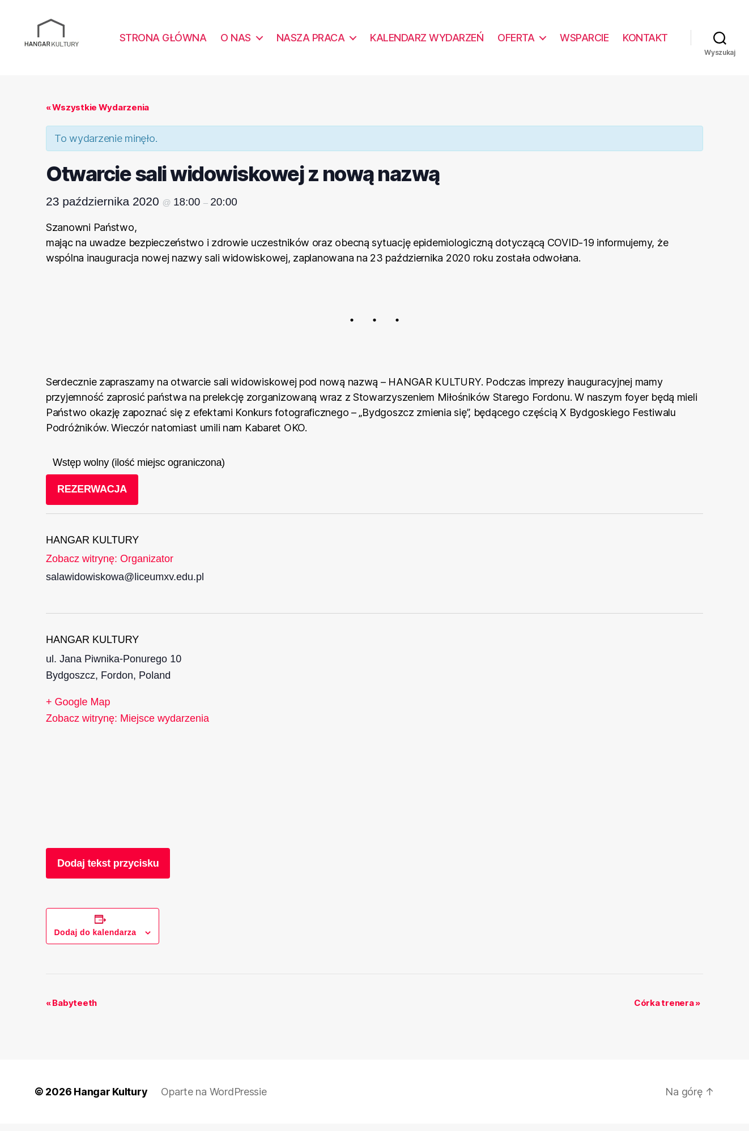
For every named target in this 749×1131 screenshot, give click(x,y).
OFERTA (515, 41)
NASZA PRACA (310, 41)
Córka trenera (667, 1010)
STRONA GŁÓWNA (163, 41)
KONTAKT (645, 41)
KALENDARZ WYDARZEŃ (426, 41)
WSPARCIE (584, 41)
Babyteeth (71, 1010)
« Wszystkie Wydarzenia (97, 114)
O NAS (235, 41)
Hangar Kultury (110, 1099)
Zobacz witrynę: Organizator (109, 566)
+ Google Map (78, 709)
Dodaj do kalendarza (95, 939)
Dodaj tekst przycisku (108, 870)
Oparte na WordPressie (213, 1099)
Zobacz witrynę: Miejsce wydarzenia (127, 726)
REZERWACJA (92, 497)
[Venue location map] (451, 739)
